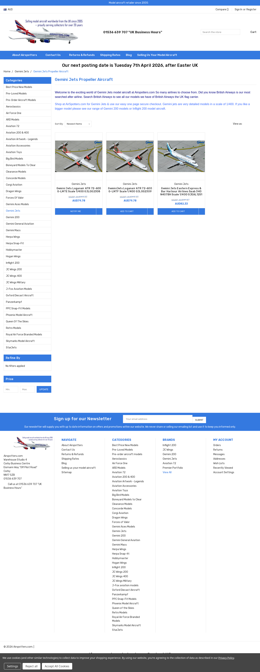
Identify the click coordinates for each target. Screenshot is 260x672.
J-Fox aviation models (19, 289)
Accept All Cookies (57, 666)
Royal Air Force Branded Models (24, 334)
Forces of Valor (15, 197)
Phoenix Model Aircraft (19, 315)
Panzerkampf (14, 302)
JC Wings (168, 448)
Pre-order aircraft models (21, 100)
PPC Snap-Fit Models (18, 308)
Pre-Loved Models (16, 93)
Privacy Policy (226, 658)
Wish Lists (219, 461)
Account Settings (223, 470)
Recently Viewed (223, 466)
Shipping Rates (110, 55)
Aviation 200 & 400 (17, 132)
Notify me (74, 211)
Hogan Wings (13, 256)
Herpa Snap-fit (15, 243)
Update (43, 389)
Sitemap (67, 470)
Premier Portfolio (173, 466)
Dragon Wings (13, 191)
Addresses (219, 457)
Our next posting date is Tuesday (97, 65)
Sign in (238, 9)
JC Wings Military (15, 282)
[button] (27, 379)
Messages (219, 452)
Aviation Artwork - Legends (22, 139)
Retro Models (13, 328)
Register (251, 9)
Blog (129, 55)
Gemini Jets (13, 210)
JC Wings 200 (14, 269)
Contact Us (55, 55)
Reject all (31, 666)
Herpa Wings (13, 236)
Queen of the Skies (17, 321)
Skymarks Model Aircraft (20, 341)
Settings (12, 666)
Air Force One (13, 113)
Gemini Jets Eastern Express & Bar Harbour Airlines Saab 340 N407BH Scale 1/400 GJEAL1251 (181, 191)
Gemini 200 (13, 217)
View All (167, 470)
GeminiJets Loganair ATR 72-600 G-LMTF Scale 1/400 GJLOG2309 (130, 190)
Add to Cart (125, 211)
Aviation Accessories (18, 145)
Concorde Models (16, 178)
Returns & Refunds (82, 55)
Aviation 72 (12, 126)
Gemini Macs (13, 230)
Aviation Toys (14, 152)
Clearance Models (16, 171)
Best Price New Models (19, 87)
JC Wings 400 (14, 275)
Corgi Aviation (14, 184)
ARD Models (12, 119)
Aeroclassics (13, 106)
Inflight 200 (13, 262)
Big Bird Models (14, 158)
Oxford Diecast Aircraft (20, 295)
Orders (217, 443)
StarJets (11, 347)
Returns (218, 448)
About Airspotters (26, 55)
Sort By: (59, 123)
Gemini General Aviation (20, 223)
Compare (222, 9)
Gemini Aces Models (17, 204)
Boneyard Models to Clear (21, 165)
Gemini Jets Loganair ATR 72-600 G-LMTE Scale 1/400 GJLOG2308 (79, 190)
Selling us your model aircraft (157, 55)
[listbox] (78, 124)
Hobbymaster (14, 249)
